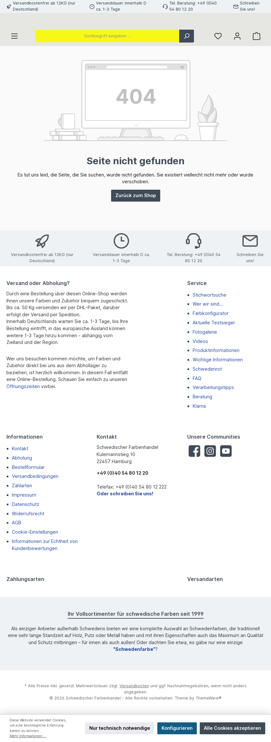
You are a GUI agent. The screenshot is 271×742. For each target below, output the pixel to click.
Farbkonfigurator (211, 313)
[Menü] (14, 64)
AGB (16, 522)
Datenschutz (25, 504)
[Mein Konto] (237, 64)
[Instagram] (210, 451)
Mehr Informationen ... (28, 736)
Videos (200, 341)
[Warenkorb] (257, 64)
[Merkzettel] (218, 64)
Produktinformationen (216, 350)
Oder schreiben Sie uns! (125, 493)
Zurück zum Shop (135, 224)
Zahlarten (22, 485)
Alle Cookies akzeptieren (232, 728)
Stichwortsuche (209, 295)
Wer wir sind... (208, 304)
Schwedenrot (207, 369)
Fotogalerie (205, 332)
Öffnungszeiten (23, 386)
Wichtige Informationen (218, 359)
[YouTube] (226, 451)
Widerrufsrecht (28, 513)
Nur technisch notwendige (119, 728)
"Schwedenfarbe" (134, 649)
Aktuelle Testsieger (214, 322)
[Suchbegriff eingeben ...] (107, 64)
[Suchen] (186, 64)
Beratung (202, 396)
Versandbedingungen (35, 476)
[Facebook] (194, 451)
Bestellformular (28, 467)
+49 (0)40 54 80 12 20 (122, 473)
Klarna (199, 406)
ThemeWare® (209, 698)
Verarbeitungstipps (213, 387)
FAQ (197, 378)
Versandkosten (134, 685)
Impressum (24, 495)
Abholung (22, 458)
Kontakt (20, 448)
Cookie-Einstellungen (35, 532)
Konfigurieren (177, 728)
